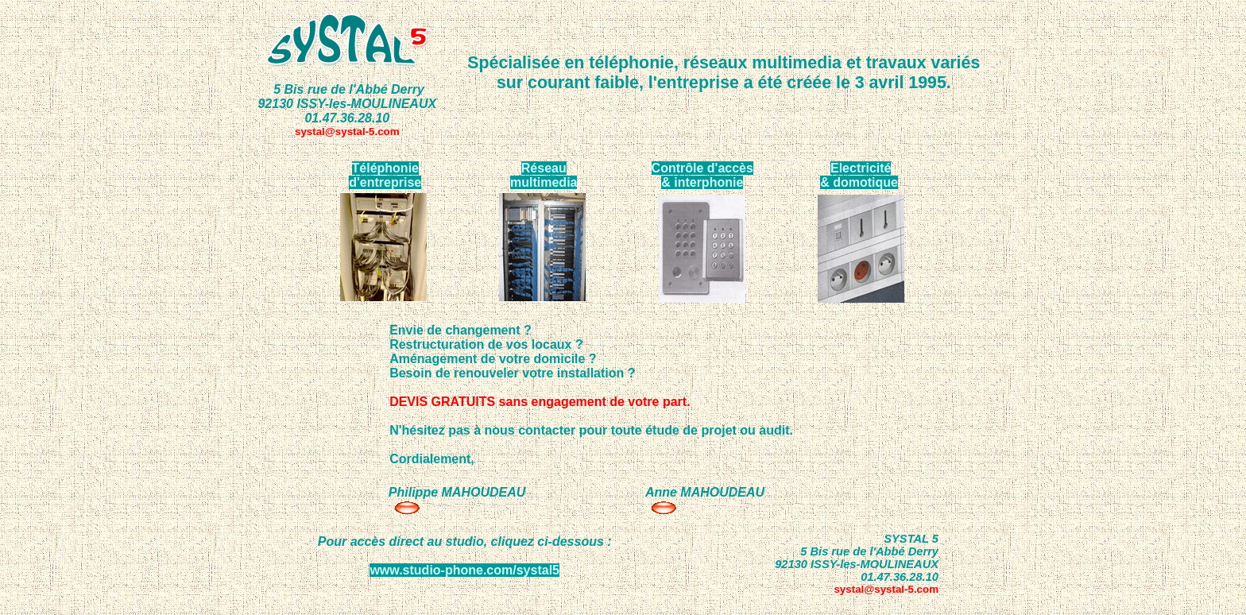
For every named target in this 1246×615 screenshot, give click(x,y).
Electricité (860, 168)
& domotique (859, 182)
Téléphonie (385, 168)
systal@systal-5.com (347, 131)
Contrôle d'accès (702, 168)
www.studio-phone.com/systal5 (464, 570)
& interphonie (702, 182)
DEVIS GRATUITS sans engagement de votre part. (539, 401)
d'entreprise (385, 182)
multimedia (543, 182)
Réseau (544, 168)
